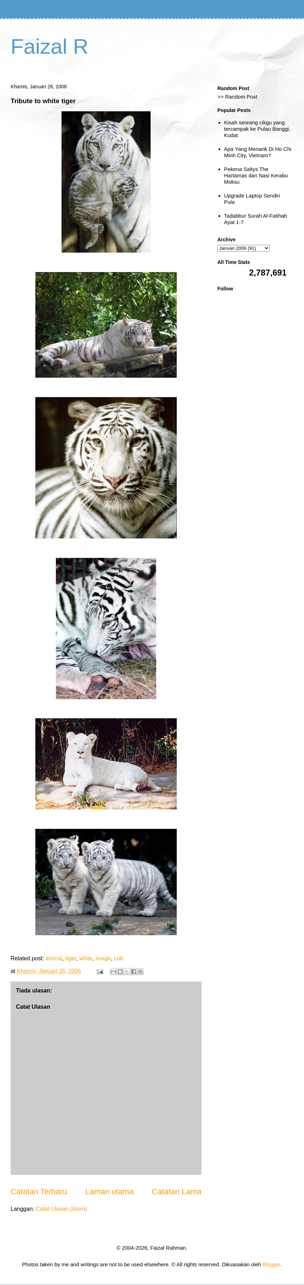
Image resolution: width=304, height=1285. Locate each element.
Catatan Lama (176, 1191)
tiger (70, 958)
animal (54, 958)
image (103, 958)
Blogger (272, 1264)
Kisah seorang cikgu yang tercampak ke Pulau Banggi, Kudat (257, 128)
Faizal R (49, 46)
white (85, 958)
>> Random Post (237, 97)
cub (118, 958)
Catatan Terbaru (39, 1191)
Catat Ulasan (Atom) (61, 1209)
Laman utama (109, 1191)
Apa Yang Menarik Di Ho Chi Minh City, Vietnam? (257, 152)
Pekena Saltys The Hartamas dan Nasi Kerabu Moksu (256, 175)
